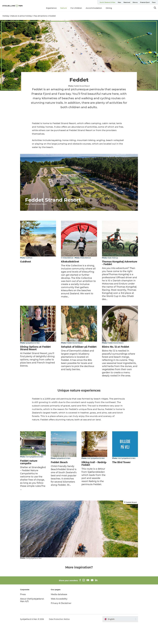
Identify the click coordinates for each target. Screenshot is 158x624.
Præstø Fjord (145, 2)
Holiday (5, 16)
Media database (59, 594)
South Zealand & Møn (107, 2)
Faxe (154, 2)
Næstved (127, 2)
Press (23, 594)
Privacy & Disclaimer (61, 603)
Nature (63, 8)
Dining (109, 8)
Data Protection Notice (59, 619)
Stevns (135, 2)
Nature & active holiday (21, 16)
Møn (119, 2)
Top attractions (40, 16)
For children (76, 8)
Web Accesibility (59, 599)
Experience (51, 8)
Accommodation (94, 8)
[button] (120, 619)
